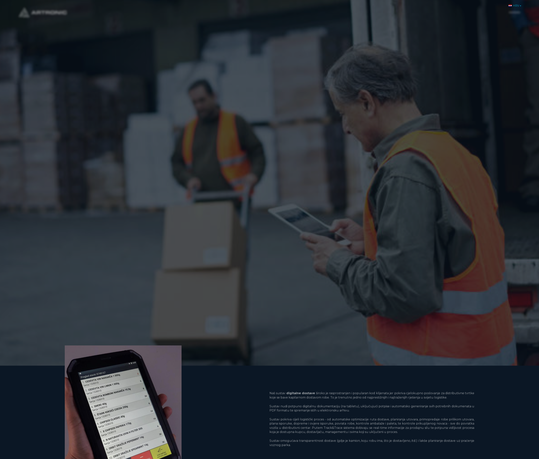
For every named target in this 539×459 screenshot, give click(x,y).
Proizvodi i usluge (433, 9)
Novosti (459, 9)
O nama (407, 9)
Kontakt (496, 9)
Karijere (477, 9)
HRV (513, 3)
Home (390, 9)
